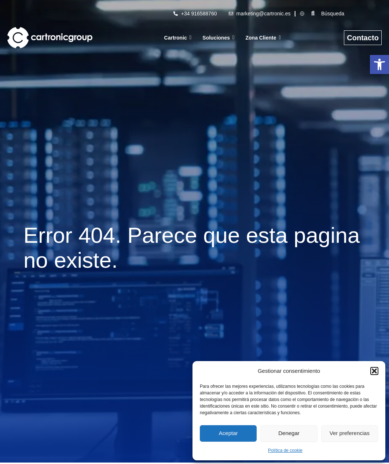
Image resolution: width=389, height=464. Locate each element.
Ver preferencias (350, 433)
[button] (379, 64)
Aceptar (228, 433)
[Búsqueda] (353, 13)
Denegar (289, 433)
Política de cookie (285, 450)
